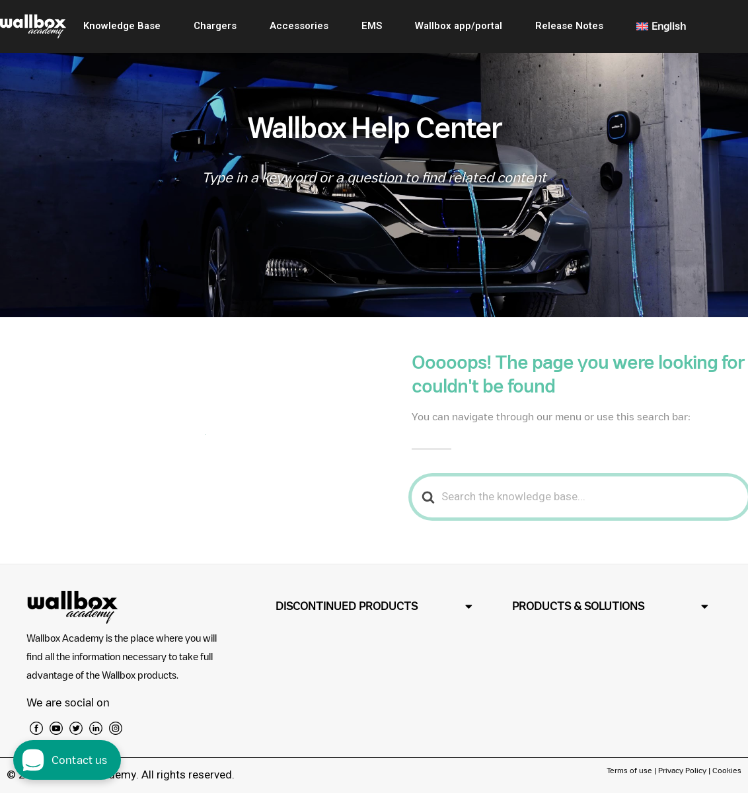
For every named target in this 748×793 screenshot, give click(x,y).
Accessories (299, 26)
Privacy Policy (682, 770)
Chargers (215, 26)
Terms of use (630, 770)
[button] (373, 606)
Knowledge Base (122, 26)
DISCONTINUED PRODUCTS (347, 606)
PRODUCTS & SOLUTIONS (578, 606)
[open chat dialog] (67, 760)
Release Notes (569, 26)
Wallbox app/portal (458, 26)
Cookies (726, 770)
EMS (371, 26)
